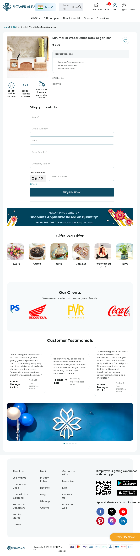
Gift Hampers (51, 18)
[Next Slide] (131, 423)
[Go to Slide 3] (70, 443)
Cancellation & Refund (20, 496)
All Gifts (35, 18)
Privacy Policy (44, 479)
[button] (70, 422)
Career (17, 524)
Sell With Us (19, 477)
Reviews (45, 487)
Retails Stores (17, 516)
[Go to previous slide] (14, 311)
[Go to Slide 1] (64, 443)
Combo (88, 18)
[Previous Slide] (9, 423)
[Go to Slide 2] (67, 443)
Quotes (44, 507)
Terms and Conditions (19, 506)
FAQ (64, 487)
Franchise (68, 481)
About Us (18, 471)
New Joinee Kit (71, 18)
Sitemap (45, 501)
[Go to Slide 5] (75, 443)
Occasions (103, 18)
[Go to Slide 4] (73, 443)
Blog (43, 494)
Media (43, 471)
